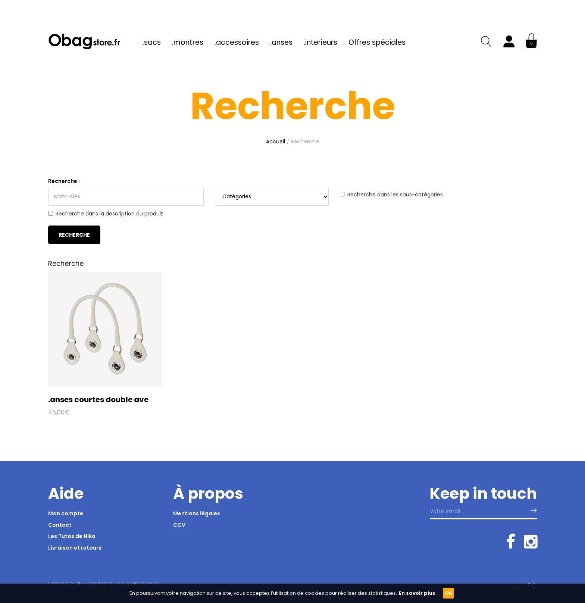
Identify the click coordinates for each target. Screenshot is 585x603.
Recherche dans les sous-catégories (391, 194)
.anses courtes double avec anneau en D (125, 399)
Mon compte (65, 513)
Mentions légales (196, 513)
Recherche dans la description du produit (105, 213)
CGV (179, 525)
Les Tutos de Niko (72, 536)
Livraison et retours (74, 547)
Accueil (275, 141)
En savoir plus (417, 593)
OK (448, 593)
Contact (60, 525)
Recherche (305, 141)
